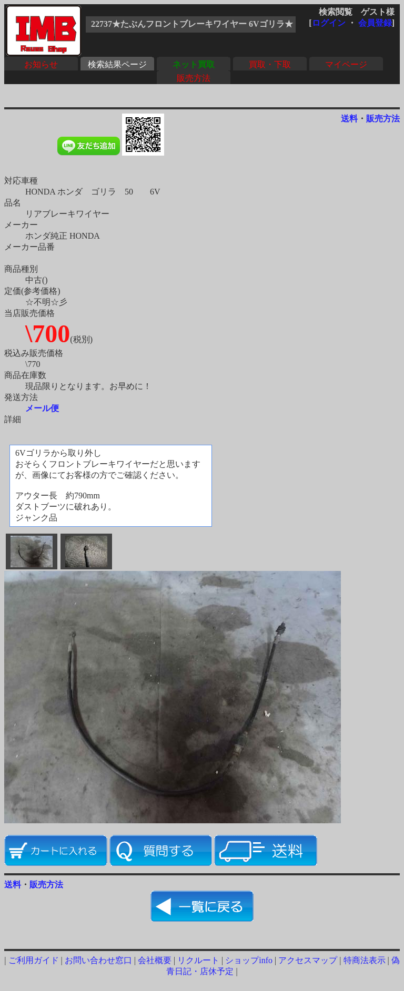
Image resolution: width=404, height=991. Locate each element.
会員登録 (375, 22)
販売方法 (193, 78)
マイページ (346, 64)
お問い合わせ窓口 (98, 960)
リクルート (198, 960)
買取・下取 (270, 64)
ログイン (329, 22)
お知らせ (41, 64)
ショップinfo (248, 960)
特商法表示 (365, 960)
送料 (349, 118)
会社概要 (154, 960)
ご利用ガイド (33, 960)
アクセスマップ (307, 960)
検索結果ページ (117, 64)
